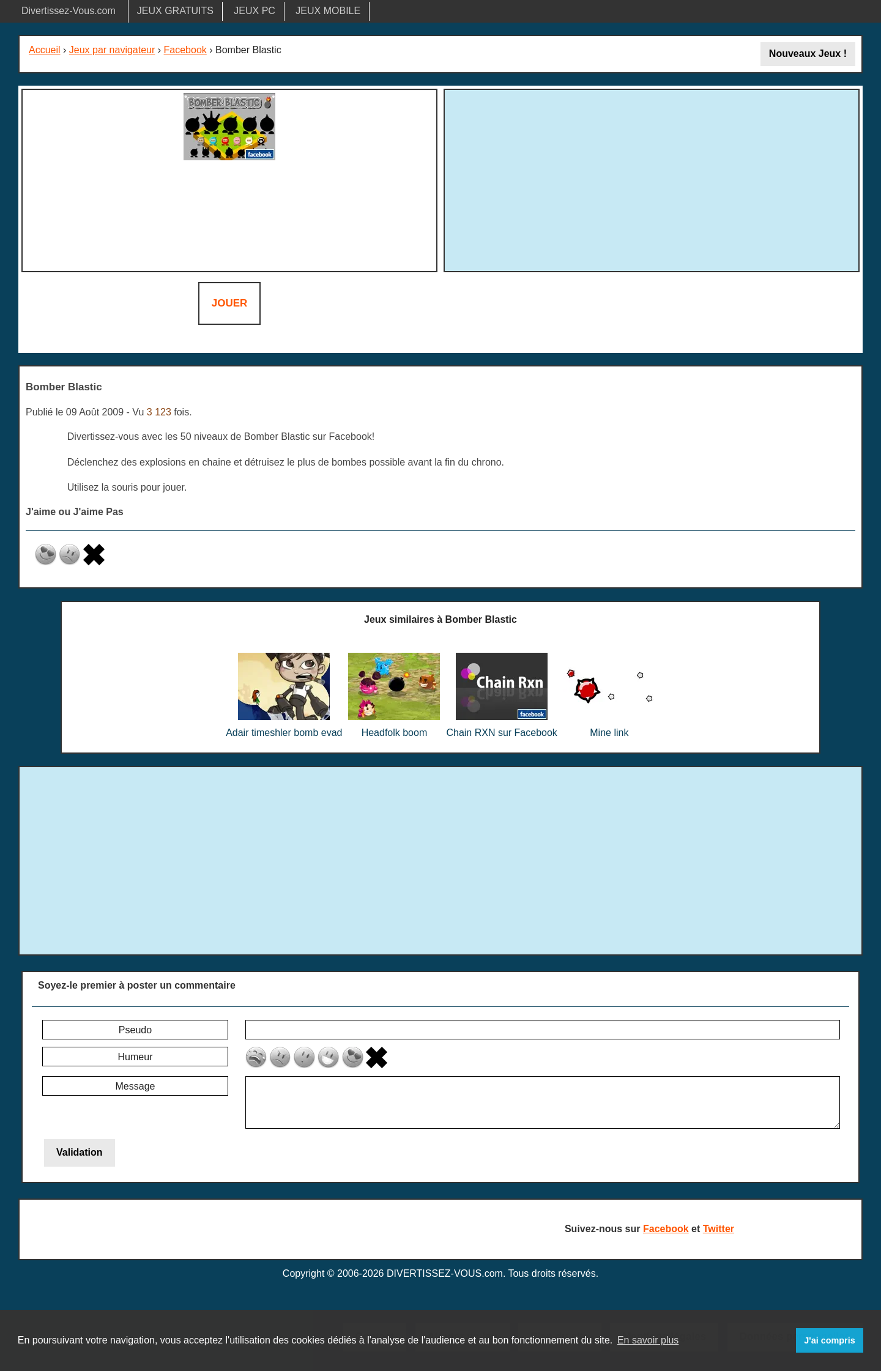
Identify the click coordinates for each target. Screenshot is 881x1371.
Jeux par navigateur (112, 50)
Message (135, 1086)
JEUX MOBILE (328, 11)
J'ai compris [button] (829, 1340)
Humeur (135, 1057)
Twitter (718, 1229)
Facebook (185, 50)
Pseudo (135, 1030)
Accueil (45, 50)
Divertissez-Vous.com (68, 11)
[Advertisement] (651, 178)
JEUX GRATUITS (175, 11)
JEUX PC (254, 11)
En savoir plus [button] (648, 1340)
